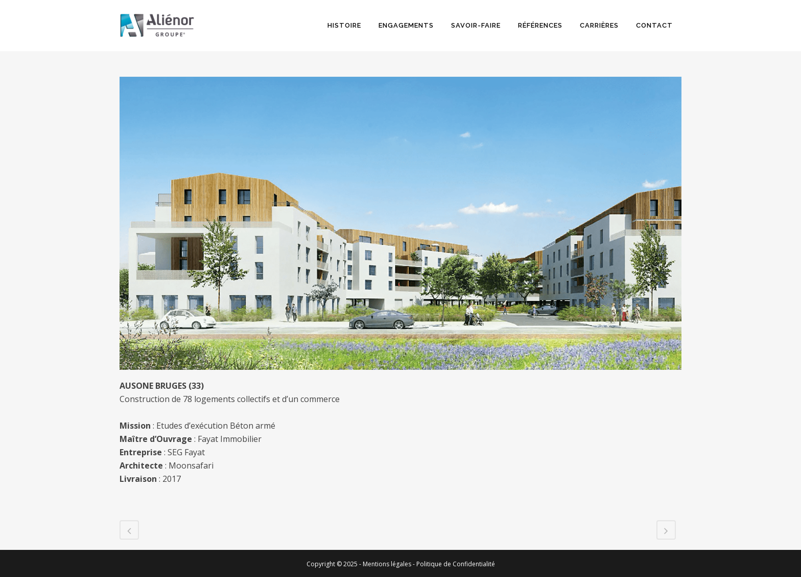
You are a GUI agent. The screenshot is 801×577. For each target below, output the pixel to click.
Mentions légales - (389, 564)
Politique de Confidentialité (455, 564)
